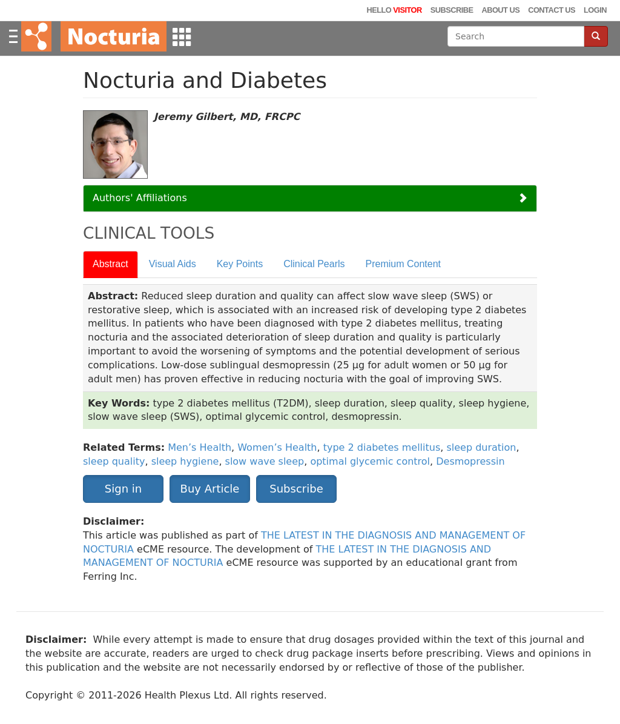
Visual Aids (172, 264)
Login (595, 10)
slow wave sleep (265, 461)
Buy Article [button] (210, 488)
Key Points (240, 264)
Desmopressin (470, 461)
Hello (393, 10)
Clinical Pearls (314, 264)
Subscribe (451, 10)
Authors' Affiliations (140, 198)
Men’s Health (199, 447)
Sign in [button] (123, 488)
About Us (500, 10)
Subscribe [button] (296, 488)
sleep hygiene (185, 461)
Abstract (110, 264)
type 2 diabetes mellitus (382, 447)
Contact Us (551, 10)
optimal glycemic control (370, 461)
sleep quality (114, 461)
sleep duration (481, 447)
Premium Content (403, 264)
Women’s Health (277, 447)
